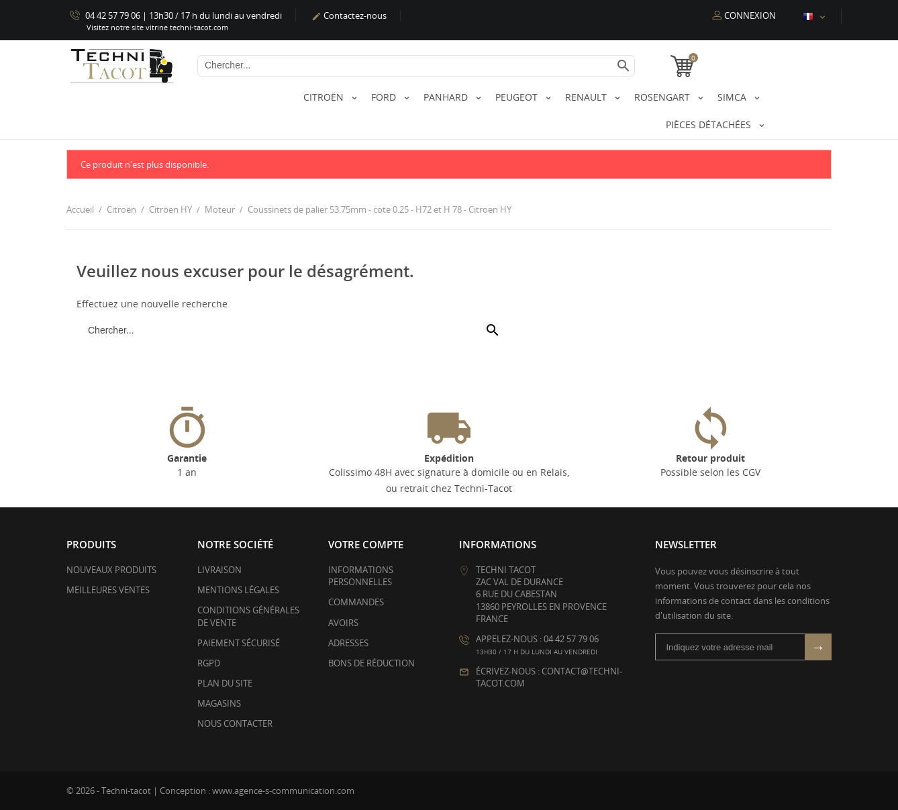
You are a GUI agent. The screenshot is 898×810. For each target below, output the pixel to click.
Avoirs (343, 623)
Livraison (219, 570)
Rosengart (663, 97)
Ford (385, 97)
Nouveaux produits (111, 570)
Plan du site (224, 683)
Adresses (348, 643)
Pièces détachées (710, 124)
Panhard (446, 97)
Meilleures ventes (108, 590)
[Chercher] (416, 66)
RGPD (208, 663)
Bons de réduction (371, 663)
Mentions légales (238, 590)
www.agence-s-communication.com (283, 790)
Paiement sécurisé (238, 643)
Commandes (356, 602)
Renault (587, 97)
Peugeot (517, 97)
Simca (733, 97)
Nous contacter (234, 723)
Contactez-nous (349, 15)
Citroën (324, 97)
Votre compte (365, 544)
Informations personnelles (360, 576)
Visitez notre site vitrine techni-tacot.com (157, 27)
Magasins (219, 703)
